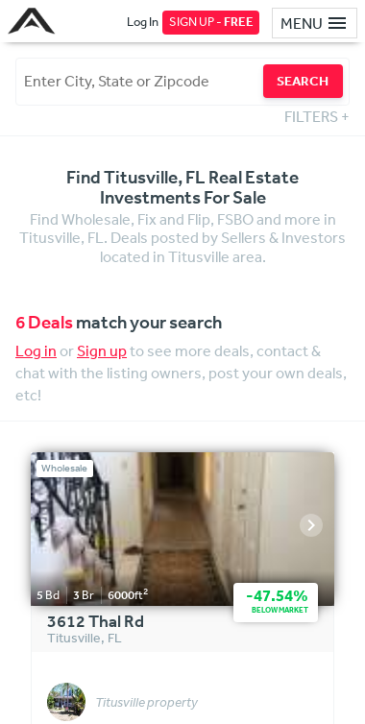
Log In (142, 21)
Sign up (102, 350)
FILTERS (317, 116)
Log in (36, 350)
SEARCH (302, 80)
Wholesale (64, 468)
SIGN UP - (211, 21)
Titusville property (146, 703)
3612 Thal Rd (95, 622)
